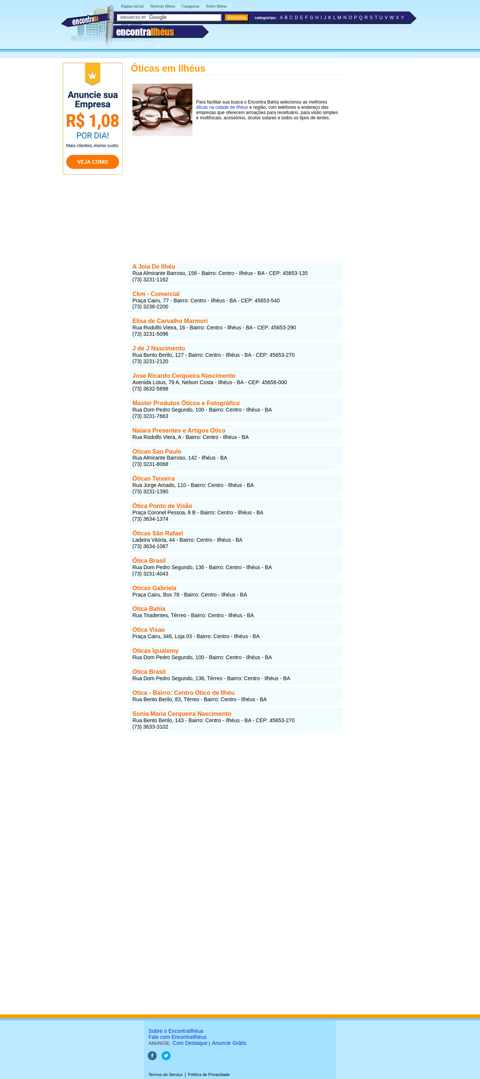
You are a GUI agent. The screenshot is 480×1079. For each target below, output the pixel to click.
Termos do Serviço (165, 1074)
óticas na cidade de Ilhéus (222, 107)
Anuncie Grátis (229, 1043)
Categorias (191, 6)
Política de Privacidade (209, 1074)
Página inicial (132, 6)
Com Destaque (189, 1043)
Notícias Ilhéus (162, 6)
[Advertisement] (236, 190)
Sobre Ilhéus (216, 6)
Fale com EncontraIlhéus (177, 1037)
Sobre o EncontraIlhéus (175, 1031)
